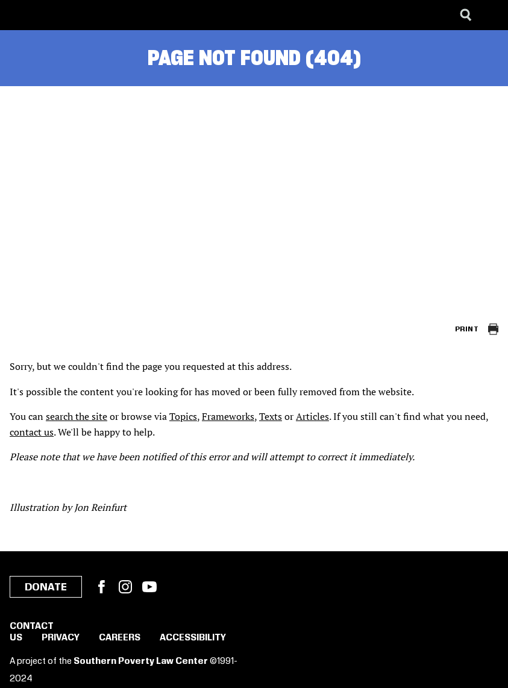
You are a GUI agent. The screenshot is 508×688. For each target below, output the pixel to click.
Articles (312, 416)
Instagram (125, 586)
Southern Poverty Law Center (141, 661)
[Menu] (490, 15)
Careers (119, 638)
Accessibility (193, 638)
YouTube (149, 586)
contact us (32, 432)
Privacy (61, 638)
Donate (46, 587)
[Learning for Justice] (69, 15)
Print (466, 329)
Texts (270, 416)
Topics (183, 416)
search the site (76, 416)
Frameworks (228, 416)
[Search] (466, 15)
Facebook (101, 586)
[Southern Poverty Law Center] (20, 15)
